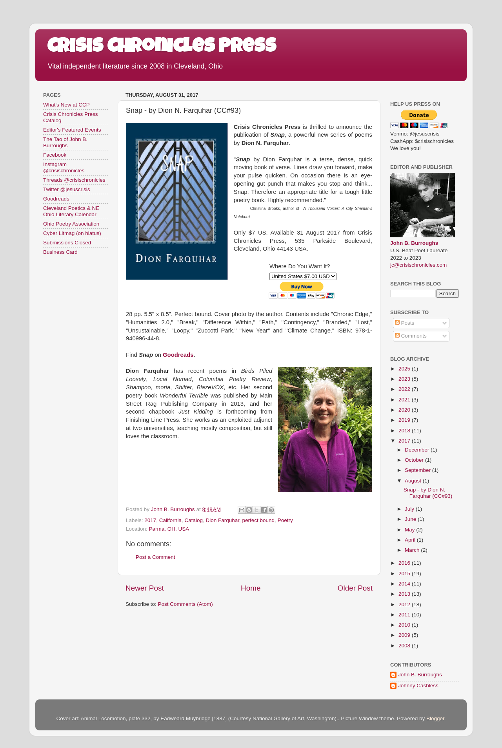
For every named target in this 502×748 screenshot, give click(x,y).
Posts (405, 323)
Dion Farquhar (222, 520)
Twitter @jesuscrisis (66, 189)
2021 (405, 400)
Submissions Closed (67, 243)
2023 (405, 379)
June (411, 519)
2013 (405, 594)
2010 (405, 625)
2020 (405, 410)
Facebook (54, 155)
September (418, 470)
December (418, 450)
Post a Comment (155, 557)
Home (250, 588)
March (413, 550)
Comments (411, 336)
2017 (150, 520)
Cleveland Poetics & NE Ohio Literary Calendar (71, 211)
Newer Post (145, 588)
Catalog (193, 520)
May (410, 530)
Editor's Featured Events (72, 130)
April (411, 540)
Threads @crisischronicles (74, 180)
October (415, 460)
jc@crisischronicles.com (418, 265)
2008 (405, 646)
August (414, 481)
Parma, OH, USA (169, 529)
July (410, 509)
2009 (405, 635)
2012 (405, 604)
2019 (405, 420)
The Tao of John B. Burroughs (65, 142)
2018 (405, 431)
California (170, 520)
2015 (405, 573)
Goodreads (56, 199)
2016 (405, 563)
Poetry (285, 520)
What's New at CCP (66, 105)
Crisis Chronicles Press (161, 48)
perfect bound (258, 520)
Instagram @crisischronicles (63, 167)
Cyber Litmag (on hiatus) (72, 233)
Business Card (60, 252)
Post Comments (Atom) (185, 604)
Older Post (355, 588)
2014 (405, 584)
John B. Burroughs (414, 243)
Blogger (435, 718)
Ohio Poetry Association (71, 224)
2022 (405, 389)
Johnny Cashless (418, 685)
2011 (405, 615)
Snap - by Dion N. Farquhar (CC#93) (428, 493)
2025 (405, 369)
